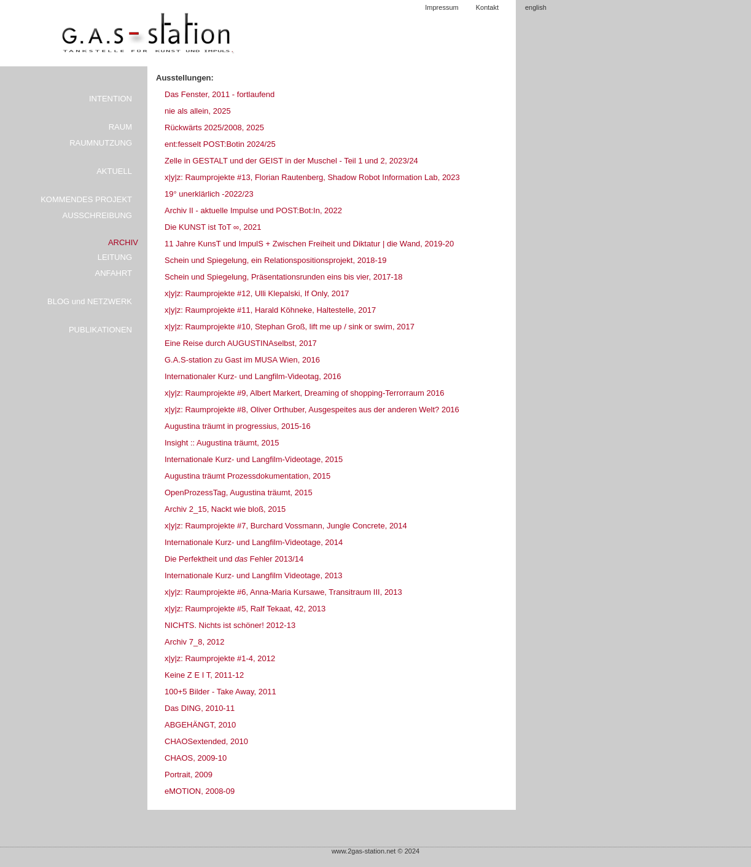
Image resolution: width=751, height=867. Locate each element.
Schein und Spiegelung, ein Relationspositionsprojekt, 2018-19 (275, 260)
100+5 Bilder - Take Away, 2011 (220, 691)
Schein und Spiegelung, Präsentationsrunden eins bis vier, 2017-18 (283, 276)
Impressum (441, 7)
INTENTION (110, 98)
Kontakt (487, 7)
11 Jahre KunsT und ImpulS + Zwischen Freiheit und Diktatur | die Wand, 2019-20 (309, 243)
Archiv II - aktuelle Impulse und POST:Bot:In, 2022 (253, 210)
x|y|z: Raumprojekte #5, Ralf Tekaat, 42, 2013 (245, 608)
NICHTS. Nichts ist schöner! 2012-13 (230, 625)
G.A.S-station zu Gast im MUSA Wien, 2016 (242, 359)
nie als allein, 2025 (198, 111)
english (536, 7)
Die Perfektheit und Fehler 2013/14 (234, 558)
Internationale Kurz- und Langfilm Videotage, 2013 (254, 575)
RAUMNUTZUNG (100, 142)
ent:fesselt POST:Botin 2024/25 (220, 144)
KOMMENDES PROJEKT (86, 199)
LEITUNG (115, 257)
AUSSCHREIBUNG (97, 215)
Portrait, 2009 (188, 774)
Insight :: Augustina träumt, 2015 (222, 442)
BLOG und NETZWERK (89, 301)
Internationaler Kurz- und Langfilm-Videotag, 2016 (253, 376)
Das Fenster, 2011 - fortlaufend (219, 94)
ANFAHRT (113, 273)
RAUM (120, 126)
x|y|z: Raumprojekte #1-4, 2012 (220, 658)
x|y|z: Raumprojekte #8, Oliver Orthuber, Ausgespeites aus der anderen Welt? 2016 (312, 409)
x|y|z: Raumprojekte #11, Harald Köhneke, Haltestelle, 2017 (270, 310)
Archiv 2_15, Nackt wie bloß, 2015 (225, 509)
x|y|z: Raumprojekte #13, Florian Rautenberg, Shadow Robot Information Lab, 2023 (312, 177)
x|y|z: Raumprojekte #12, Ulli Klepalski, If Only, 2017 (257, 293)
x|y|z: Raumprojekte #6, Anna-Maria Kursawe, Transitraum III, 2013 (283, 592)
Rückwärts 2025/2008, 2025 (214, 127)
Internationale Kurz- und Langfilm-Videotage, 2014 (254, 542)
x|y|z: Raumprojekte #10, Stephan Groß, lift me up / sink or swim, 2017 (289, 326)
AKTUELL (114, 171)
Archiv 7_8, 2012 (195, 641)
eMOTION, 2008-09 (200, 791)
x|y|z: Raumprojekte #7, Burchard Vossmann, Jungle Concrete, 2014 (286, 525)
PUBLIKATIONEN (100, 329)
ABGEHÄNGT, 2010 (200, 724)
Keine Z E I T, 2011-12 (204, 675)
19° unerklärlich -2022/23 (209, 193)
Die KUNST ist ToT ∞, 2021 (213, 227)
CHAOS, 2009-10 (196, 758)
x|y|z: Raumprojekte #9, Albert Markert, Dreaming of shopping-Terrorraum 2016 (304, 393)
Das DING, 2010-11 (200, 708)
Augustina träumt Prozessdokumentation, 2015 (247, 476)
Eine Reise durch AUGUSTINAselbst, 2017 (241, 343)
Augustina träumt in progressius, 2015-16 (238, 426)
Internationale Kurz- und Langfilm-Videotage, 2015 (254, 459)
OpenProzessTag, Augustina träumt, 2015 (239, 492)
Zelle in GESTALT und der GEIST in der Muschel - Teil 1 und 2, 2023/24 (291, 160)
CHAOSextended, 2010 (206, 741)
